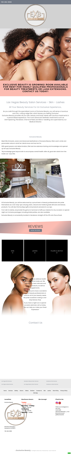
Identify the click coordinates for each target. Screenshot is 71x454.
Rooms (21, 390)
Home (5, 390)
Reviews (32, 390)
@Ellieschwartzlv (59, 414)
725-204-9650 (6, 2)
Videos (27, 390)
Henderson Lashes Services (52, 384)
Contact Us (39, 390)
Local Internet (52, 450)
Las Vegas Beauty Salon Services (31, 384)
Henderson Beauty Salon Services (31, 381)
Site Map (35, 393)
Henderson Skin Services (51, 381)
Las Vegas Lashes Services (7, 384)
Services (10, 390)
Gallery (16, 390)
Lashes (49, 390)
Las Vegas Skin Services (6, 381)
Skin (45, 390)
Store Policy (56, 390)
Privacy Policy (63, 390)
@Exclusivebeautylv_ (60, 411)
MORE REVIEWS (35, 230)
